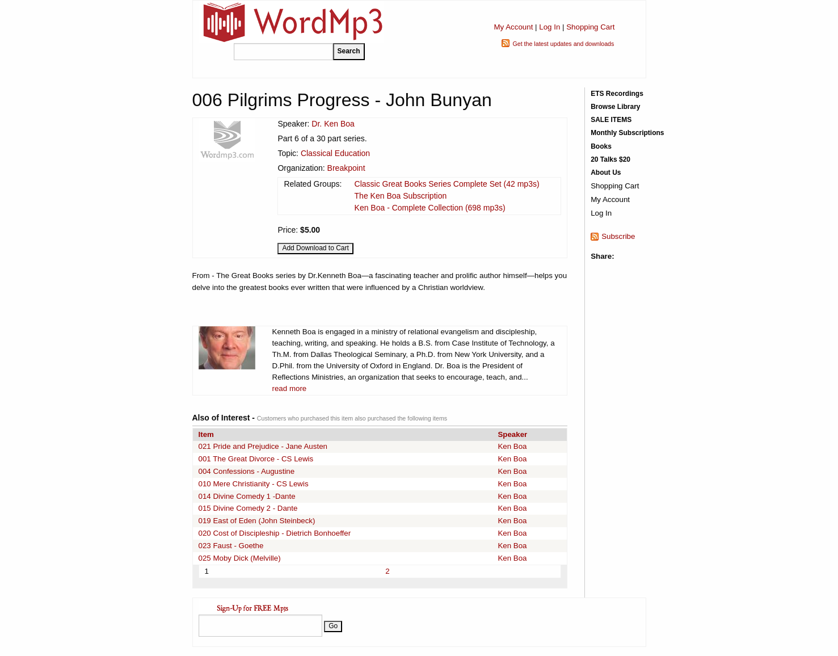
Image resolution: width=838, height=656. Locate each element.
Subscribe (618, 236)
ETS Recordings (617, 94)
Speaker (512, 434)
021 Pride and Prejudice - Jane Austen (263, 446)
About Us (606, 172)
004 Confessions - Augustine (247, 471)
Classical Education (335, 153)
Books (601, 146)
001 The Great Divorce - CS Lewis (256, 459)
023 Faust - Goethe (231, 545)
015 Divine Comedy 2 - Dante (248, 508)
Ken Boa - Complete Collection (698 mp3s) (430, 207)
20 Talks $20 (610, 159)
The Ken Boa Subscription (401, 195)
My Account (513, 27)
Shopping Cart (590, 27)
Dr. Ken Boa (333, 123)
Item (206, 434)
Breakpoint (346, 168)
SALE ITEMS (611, 120)
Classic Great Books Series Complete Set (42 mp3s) (447, 183)
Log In (549, 27)
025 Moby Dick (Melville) (240, 558)
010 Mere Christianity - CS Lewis (254, 484)
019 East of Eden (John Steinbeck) (257, 520)
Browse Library (615, 107)
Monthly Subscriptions (627, 133)
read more (289, 388)
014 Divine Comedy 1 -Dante (247, 496)
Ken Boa (512, 446)
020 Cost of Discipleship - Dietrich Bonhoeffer (275, 533)
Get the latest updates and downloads (563, 43)
